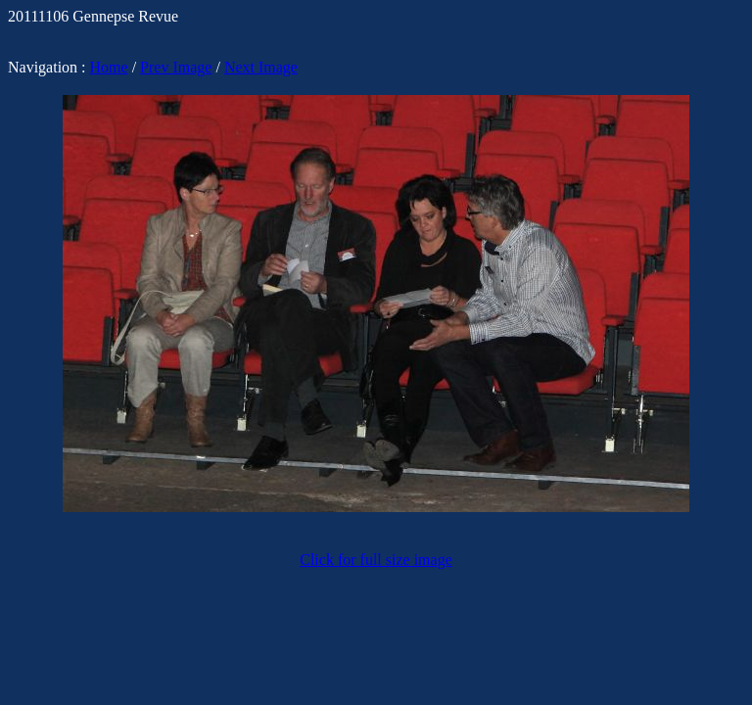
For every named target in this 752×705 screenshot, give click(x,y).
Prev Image (176, 67)
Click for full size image (376, 559)
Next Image (261, 67)
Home (109, 67)
